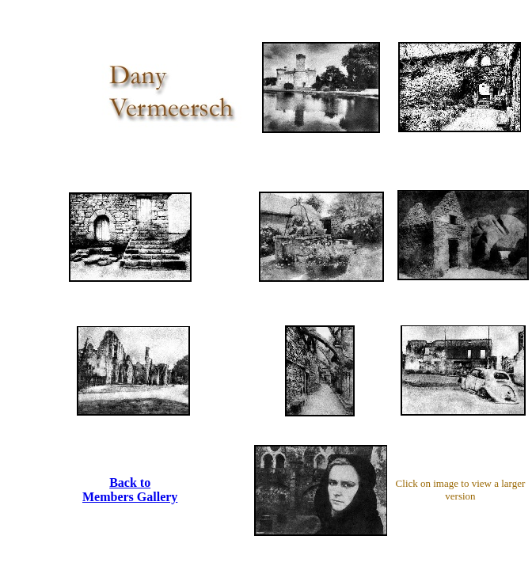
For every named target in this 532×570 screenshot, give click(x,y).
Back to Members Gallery (129, 490)
